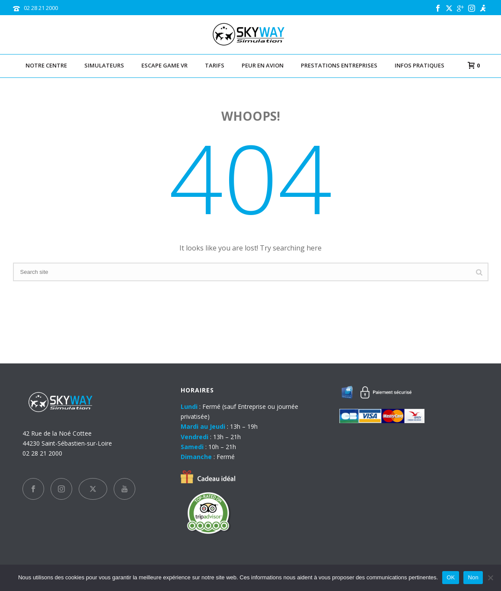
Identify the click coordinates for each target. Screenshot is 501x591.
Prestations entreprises (339, 65)
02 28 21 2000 (41, 8)
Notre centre (46, 65)
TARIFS (214, 65)
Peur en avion (263, 65)
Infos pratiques (419, 65)
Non (473, 577)
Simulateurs (104, 65)
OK (451, 577)
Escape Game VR (164, 65)
